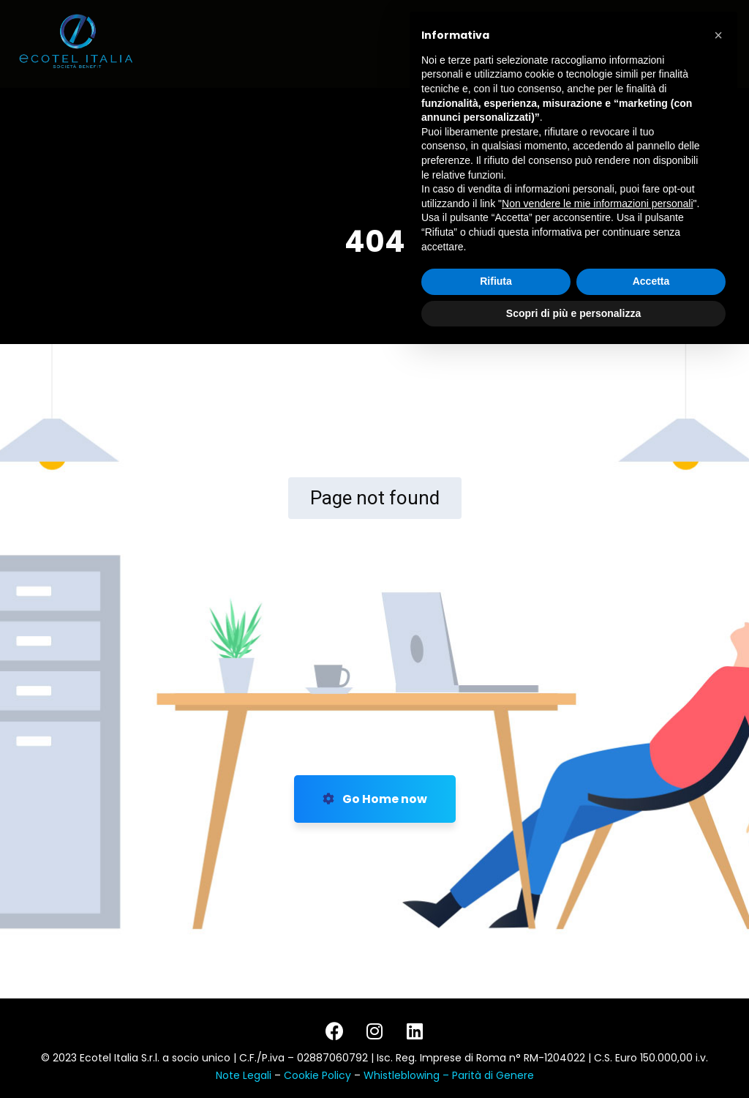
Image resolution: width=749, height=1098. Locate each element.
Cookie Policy (319, 1075)
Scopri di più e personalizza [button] (573, 1058)
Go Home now (375, 799)
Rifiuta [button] (496, 1026)
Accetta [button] (651, 1026)
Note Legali (243, 1075)
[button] (718, 780)
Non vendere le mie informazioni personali (597, 948)
